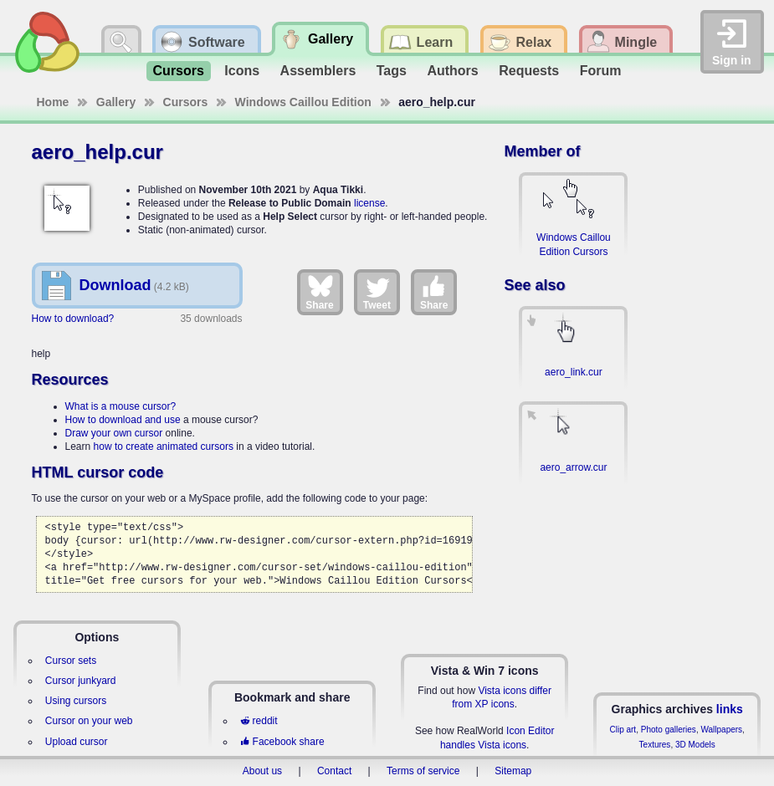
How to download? (73, 318)
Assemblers (318, 71)
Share (319, 292)
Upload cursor (76, 742)
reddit (258, 721)
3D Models (695, 744)
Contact (334, 771)
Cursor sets (70, 660)
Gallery (116, 102)
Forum (601, 71)
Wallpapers (721, 729)
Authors (452, 71)
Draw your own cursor (114, 433)
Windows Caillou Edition (303, 102)
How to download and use (123, 420)
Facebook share (282, 742)
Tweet (377, 292)
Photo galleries (668, 729)
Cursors (178, 71)
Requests (529, 71)
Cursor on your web (89, 721)
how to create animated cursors (163, 446)
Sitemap (513, 771)
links (729, 709)
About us (262, 771)
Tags (392, 71)
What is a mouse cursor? (121, 406)
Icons (241, 71)
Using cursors (75, 701)
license (369, 203)
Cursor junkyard (80, 680)
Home (53, 102)
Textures (655, 744)
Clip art (622, 729)
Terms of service (423, 771)
